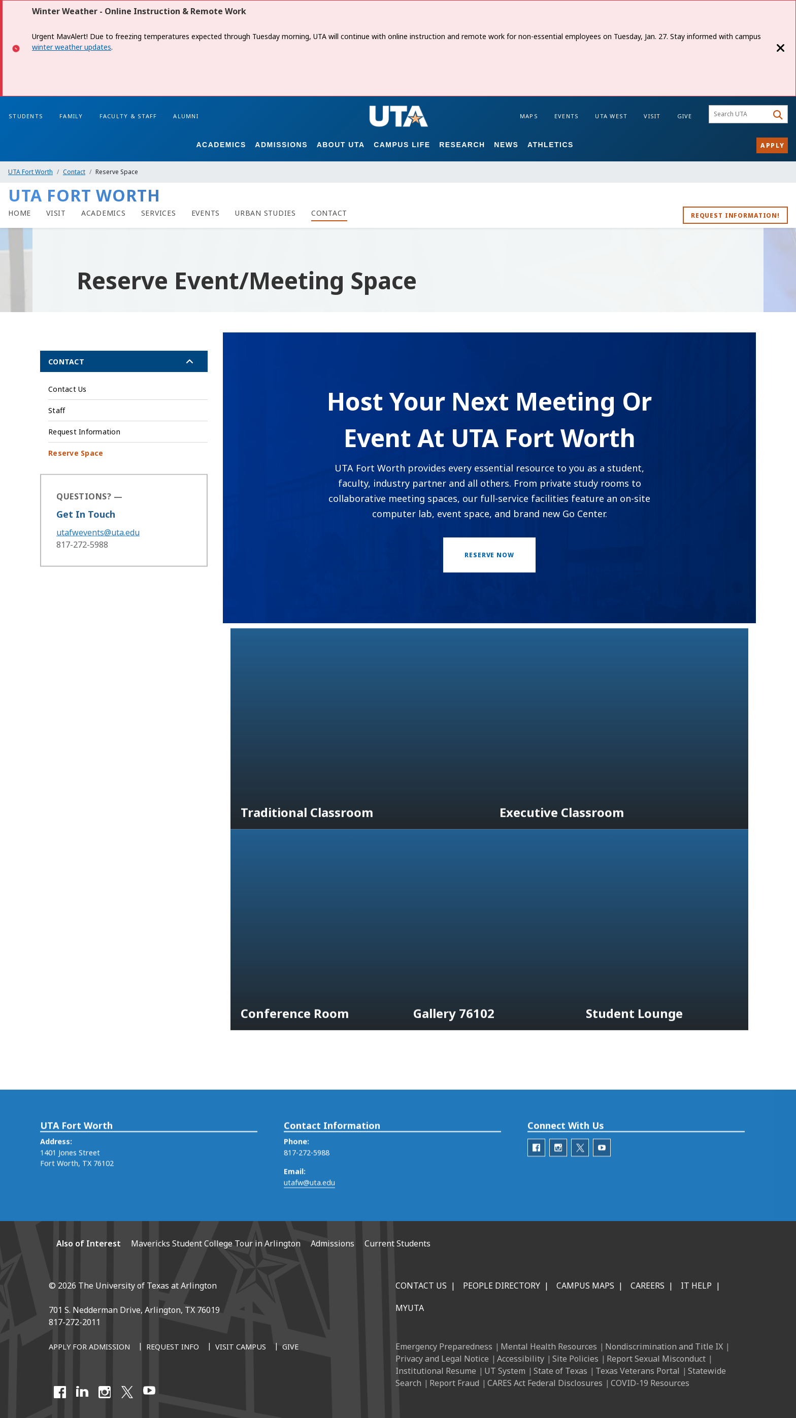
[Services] (158, 213)
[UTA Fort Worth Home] (19, 213)
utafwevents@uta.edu (98, 545)
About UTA (341, 145)
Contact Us (67, 389)
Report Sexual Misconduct (656, 1358)
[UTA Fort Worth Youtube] (602, 1166)
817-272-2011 (75, 1322)
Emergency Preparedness (443, 1346)
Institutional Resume (435, 1370)
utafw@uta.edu (309, 1201)
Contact (74, 171)
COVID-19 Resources (650, 1383)
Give (684, 116)
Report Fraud (454, 1383)
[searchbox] (740, 114)
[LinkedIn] (82, 1392)
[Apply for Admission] (89, 1347)
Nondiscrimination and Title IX (664, 1346)
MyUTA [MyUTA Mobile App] (409, 1307)
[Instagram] (104, 1392)
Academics (221, 145)
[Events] (205, 213)
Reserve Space (75, 453)
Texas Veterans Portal (637, 1370)
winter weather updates (71, 47)
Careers (648, 1285)
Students (26, 116)
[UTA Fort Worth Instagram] (558, 1166)
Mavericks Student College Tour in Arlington (216, 1243)
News (506, 145)
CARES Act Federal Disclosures (545, 1383)
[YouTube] (149, 1392)
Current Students (397, 1243)
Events (566, 116)
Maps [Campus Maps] (529, 116)
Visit (652, 116)
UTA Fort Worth (30, 171)
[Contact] (329, 213)
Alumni (185, 116)
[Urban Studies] (265, 213)
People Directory (501, 1285)
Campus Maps (585, 1285)
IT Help (696, 1285)
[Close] (780, 48)
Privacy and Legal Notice (442, 1358)
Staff (56, 410)
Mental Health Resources (549, 1346)
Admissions (281, 145)
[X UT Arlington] (127, 1392)
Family (71, 116)
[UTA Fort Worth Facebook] (536, 1166)
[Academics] (103, 213)
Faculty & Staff (128, 116)
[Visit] (56, 213)
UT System (504, 1370)
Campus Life (402, 145)
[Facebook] (60, 1392)
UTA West (611, 116)
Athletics (550, 145)
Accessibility (520, 1358)
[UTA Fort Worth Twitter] (580, 1166)
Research (462, 145)
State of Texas (560, 1370)
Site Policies (575, 1358)
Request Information (84, 431)
